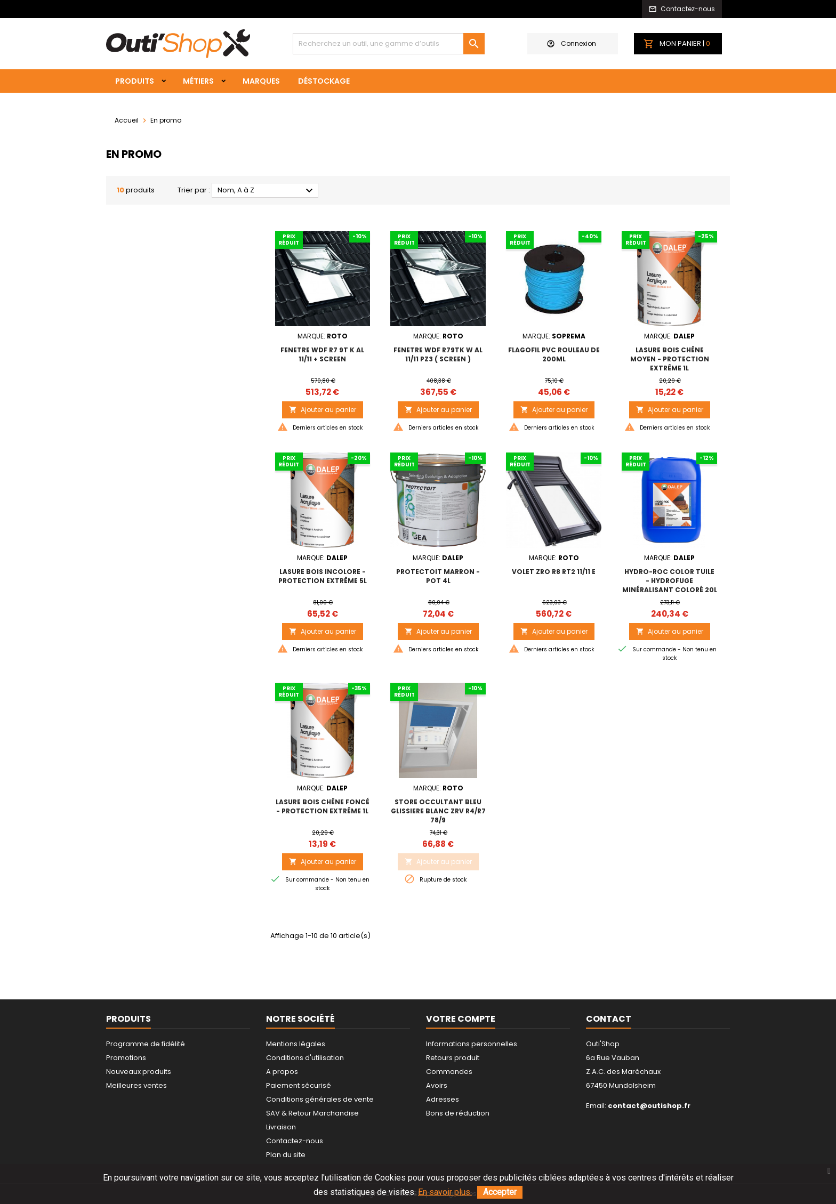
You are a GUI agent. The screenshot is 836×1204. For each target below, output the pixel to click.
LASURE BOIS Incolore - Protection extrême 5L (322, 576)
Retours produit (452, 1058)
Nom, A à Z (267, 190)
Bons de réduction (457, 1113)
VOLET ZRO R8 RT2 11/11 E (554, 571)
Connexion (571, 43)
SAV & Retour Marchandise (312, 1113)
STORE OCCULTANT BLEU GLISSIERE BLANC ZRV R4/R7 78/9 (438, 811)
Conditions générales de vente (320, 1099)
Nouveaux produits (138, 1071)
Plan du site (286, 1155)
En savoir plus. (445, 1192)
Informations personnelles (471, 1044)
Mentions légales (295, 1044)
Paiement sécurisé (298, 1085)
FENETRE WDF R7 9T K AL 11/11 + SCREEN (322, 354)
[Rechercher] (389, 43)
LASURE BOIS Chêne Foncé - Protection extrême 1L (322, 806)
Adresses (442, 1099)
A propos (282, 1071)
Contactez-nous (294, 1141)
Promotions (126, 1058)
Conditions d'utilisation (305, 1058)
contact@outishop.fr (649, 1106)
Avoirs (436, 1085)
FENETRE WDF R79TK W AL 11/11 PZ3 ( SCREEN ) (438, 354)
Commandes (449, 1071)
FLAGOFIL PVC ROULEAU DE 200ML (554, 354)
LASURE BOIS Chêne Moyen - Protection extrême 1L (669, 359)
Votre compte (460, 1019)
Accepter (500, 1192)
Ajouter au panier (322, 409)
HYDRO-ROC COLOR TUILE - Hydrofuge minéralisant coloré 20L (669, 580)
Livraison (281, 1127)
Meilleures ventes (136, 1085)
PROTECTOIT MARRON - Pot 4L (438, 576)
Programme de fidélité (145, 1044)
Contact (608, 1019)
